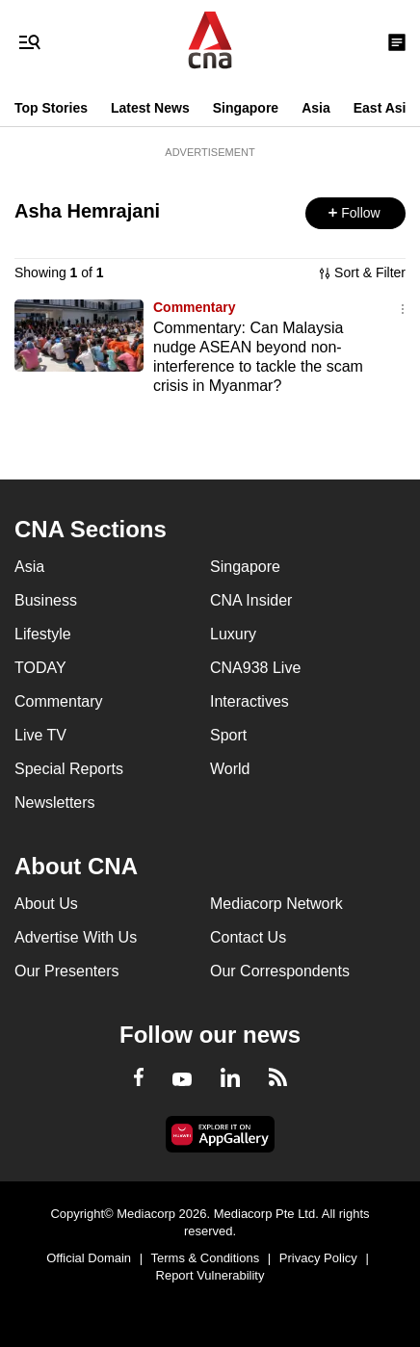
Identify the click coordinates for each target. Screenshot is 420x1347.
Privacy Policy (318, 1258)
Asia (316, 108)
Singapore (245, 108)
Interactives (249, 701)
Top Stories (51, 108)
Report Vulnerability (210, 1275)
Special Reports (68, 769)
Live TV (40, 735)
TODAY (40, 668)
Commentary (194, 307)
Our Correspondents (280, 971)
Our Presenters (66, 971)
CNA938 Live (255, 668)
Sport (228, 735)
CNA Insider (251, 600)
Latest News (150, 108)
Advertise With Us (75, 937)
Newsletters (54, 802)
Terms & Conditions (205, 1258)
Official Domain (88, 1258)
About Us (46, 903)
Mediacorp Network (276, 903)
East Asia (384, 108)
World (230, 769)
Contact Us (248, 937)
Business (45, 600)
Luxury (233, 634)
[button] (355, 213)
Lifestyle (42, 634)
